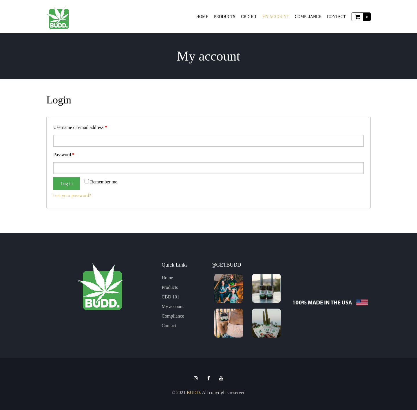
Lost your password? (71, 195)
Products (224, 16)
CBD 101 (248, 16)
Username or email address (80, 127)
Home (202, 16)
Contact (336, 16)
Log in (67, 183)
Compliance (308, 16)
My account (275, 16)
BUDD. (194, 392)
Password (63, 154)
